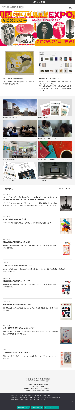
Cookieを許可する (23, 407)
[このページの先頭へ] (37, 374)
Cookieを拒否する (37, 407)
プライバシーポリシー (51, 407)
